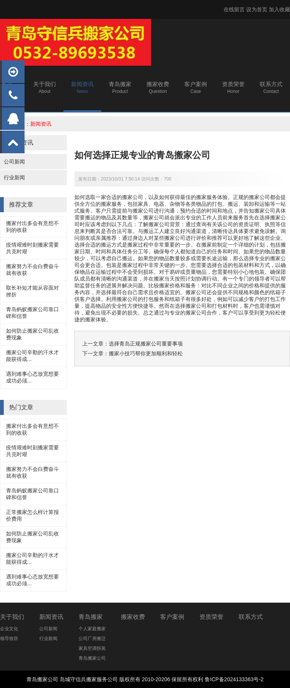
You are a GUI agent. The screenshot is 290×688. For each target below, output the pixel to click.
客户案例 (172, 617)
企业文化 (9, 628)
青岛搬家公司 (92, 658)
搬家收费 (133, 617)
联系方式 (251, 617)
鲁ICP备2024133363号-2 (234, 679)
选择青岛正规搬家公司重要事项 (146, 344)
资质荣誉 (211, 617)
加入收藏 (279, 9)
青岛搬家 (91, 617)
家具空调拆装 (92, 648)
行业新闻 (14, 177)
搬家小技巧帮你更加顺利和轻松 (146, 353)
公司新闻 (14, 162)
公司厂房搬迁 (92, 638)
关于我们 (12, 617)
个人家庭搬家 (92, 628)
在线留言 (234, 9)
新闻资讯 (40, 124)
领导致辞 (9, 638)
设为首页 (256, 9)
